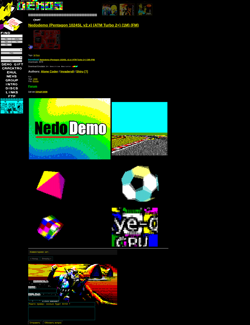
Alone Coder (49, 71)
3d (34, 55)
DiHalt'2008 (42, 92)
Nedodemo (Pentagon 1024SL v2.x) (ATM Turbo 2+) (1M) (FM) (61, 60)
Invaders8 (67, 71)
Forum (32, 86)
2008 (35, 79)
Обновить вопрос (53, 323)
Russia (36, 81)
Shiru (80, 71)
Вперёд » (46, 259)
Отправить (35, 323)
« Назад (34, 259)
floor (38, 55)
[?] (86, 71)
